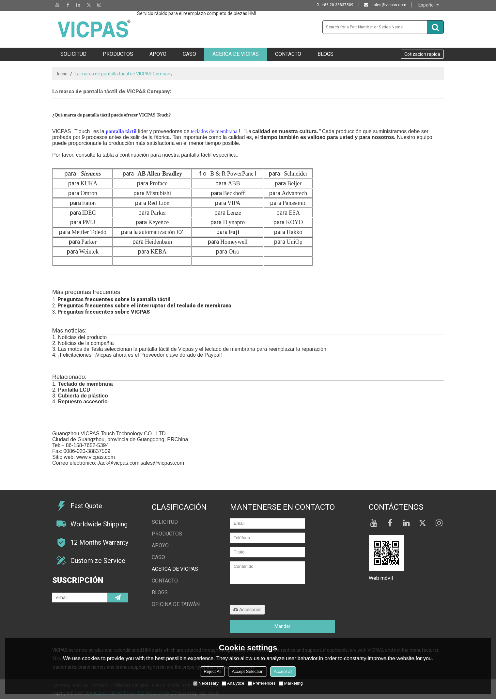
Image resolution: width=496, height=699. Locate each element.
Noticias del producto (82, 337)
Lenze (234, 213)
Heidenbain (158, 242)
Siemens (91, 173)
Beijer (294, 183)
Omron (89, 193)
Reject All (212, 671)
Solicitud (73, 54)
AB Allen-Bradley (160, 173)
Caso (189, 54)
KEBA (158, 251)
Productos (118, 54)
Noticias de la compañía (86, 343)
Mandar (282, 626)
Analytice (233, 683)
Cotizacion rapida (422, 54)
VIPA (233, 203)
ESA (294, 213)
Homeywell (234, 242)
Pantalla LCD (74, 390)
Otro (233, 251)
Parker (158, 213)
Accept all (283, 671)
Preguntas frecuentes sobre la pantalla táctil (114, 299)
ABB (234, 183)
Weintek (89, 251)
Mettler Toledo (88, 232)
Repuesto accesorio (83, 401)
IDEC (89, 213)
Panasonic (294, 203)
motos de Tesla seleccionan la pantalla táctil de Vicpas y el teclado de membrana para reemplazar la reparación (197, 349)
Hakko (294, 232)
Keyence (158, 222)
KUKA (89, 183)
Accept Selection (247, 671)
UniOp (294, 242)
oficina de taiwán (176, 604)
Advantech (294, 193)
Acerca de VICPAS (235, 54)
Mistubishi (158, 193)
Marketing (291, 683)
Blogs (325, 54)
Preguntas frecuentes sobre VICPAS (103, 312)
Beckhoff (234, 193)
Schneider (295, 173)
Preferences (262, 683)
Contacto (288, 54)
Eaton (89, 203)
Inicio (62, 73)
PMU (89, 222)
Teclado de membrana (85, 384)
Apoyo (157, 54)
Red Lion (158, 203)
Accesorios (247, 609)
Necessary (205, 683)
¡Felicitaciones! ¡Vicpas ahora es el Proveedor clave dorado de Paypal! (140, 355)
